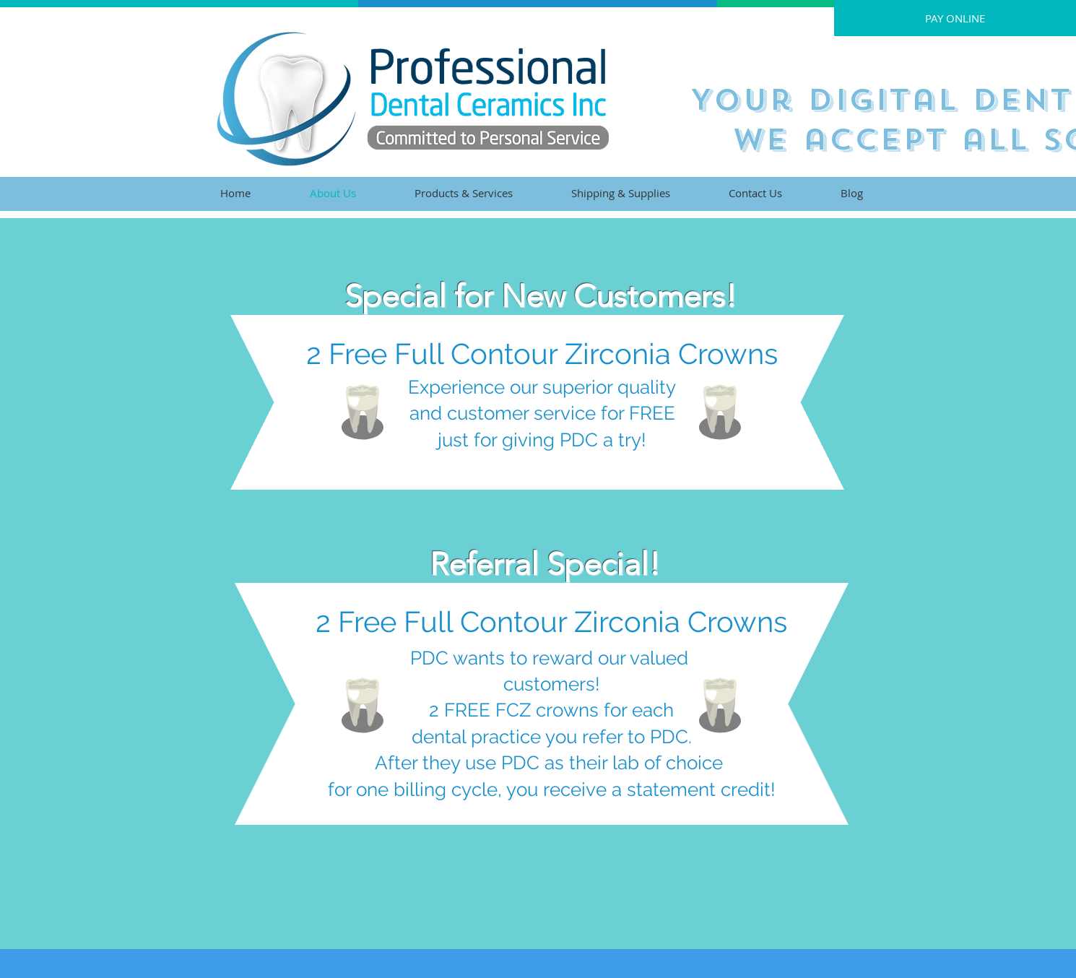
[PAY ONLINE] (955, 18)
